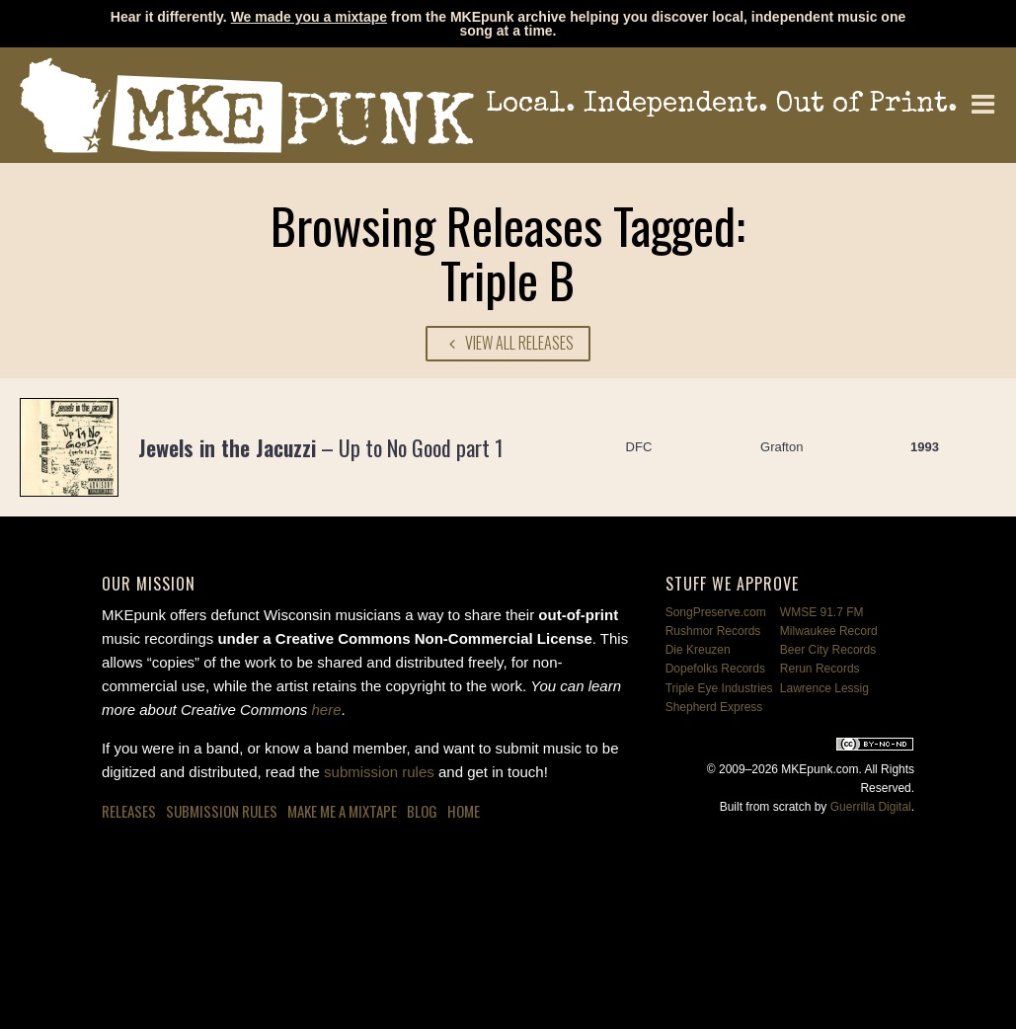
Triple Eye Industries (719, 688)
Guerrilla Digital (870, 807)
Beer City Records (828, 650)
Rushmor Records (713, 631)
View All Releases (508, 343)
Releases (129, 811)
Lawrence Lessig (824, 688)
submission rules (379, 771)
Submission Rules (221, 811)
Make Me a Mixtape (342, 811)
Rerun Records (820, 668)
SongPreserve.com (715, 612)
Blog (422, 811)
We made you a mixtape (309, 17)
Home (463, 811)
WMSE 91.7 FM (822, 612)
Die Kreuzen (698, 650)
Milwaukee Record (829, 631)
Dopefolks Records (715, 668)
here (327, 709)
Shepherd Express (714, 707)
